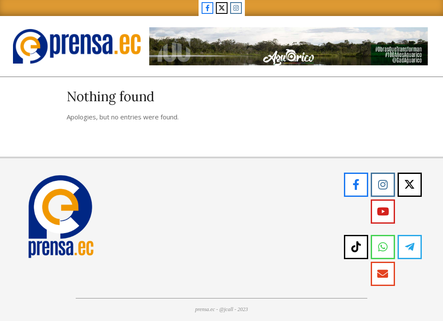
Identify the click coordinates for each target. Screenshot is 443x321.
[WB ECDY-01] (288, 30)
